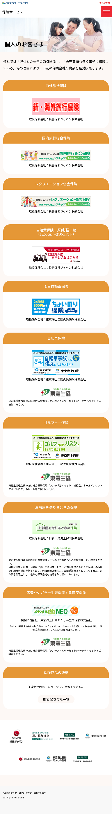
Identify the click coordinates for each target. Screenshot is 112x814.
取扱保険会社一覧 (56, 699)
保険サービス (12, 11)
